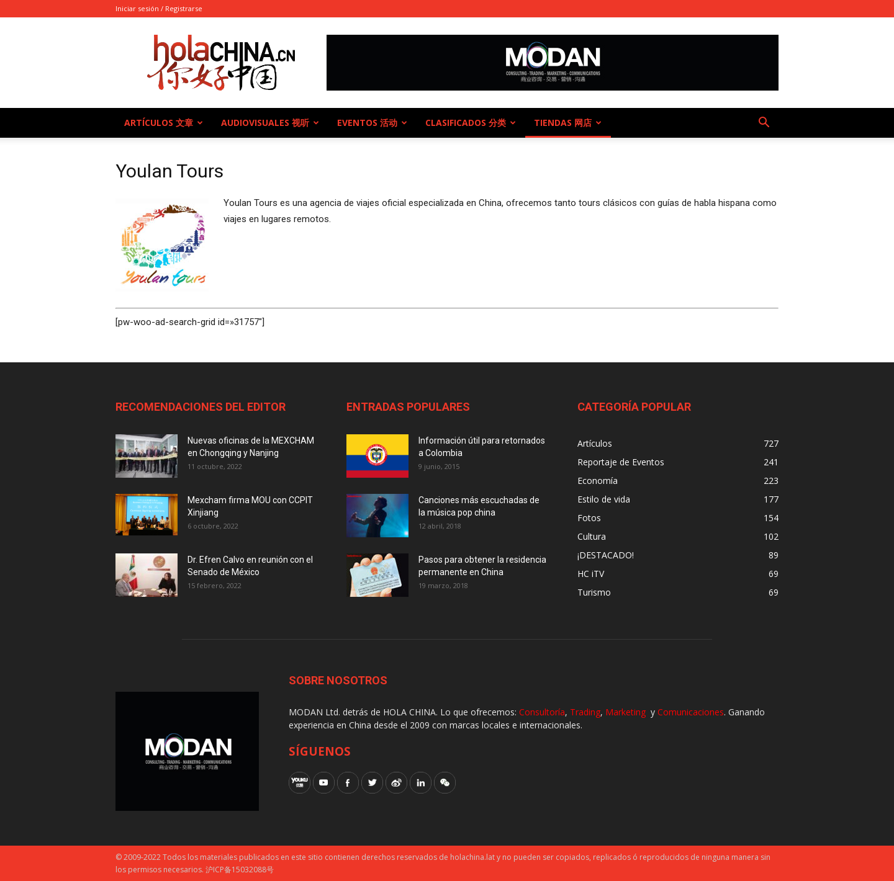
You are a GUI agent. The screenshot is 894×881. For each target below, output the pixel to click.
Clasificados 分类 (470, 122)
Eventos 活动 (372, 122)
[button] (764, 124)
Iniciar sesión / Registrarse (158, 8)
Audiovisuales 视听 (270, 122)
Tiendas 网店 (568, 122)
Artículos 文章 (163, 122)
